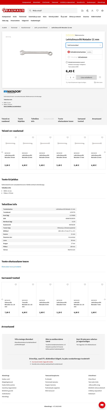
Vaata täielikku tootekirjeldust (12, 106)
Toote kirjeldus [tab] (10, 179)
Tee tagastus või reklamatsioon (86, 345)
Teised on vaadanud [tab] (12, 130)
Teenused (55, 2)
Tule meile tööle (93, 382)
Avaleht (4, 28)
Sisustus (86, 17)
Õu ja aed (64, 17)
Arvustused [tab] (8, 326)
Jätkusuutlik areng (94, 385)
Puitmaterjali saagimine (52, 388)
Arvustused (96, 119)
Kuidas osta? (6, 379)
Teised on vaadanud (6, 120)
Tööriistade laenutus (51, 382)
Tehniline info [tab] (9, 204)
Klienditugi (101, 2)
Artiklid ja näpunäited (67, 2)
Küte (44, 17)
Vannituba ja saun (35, 17)
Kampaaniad (26, 2)
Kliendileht (36, 2)
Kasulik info (81, 2)
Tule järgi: (74, 57)
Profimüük (46, 2)
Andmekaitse (6, 394)
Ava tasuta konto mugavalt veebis (42, 362)
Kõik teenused (49, 391)
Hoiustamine (15, 21)
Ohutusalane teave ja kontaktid (11, 267)
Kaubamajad (91, 2)
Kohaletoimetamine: (78, 52)
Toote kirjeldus (21, 120)
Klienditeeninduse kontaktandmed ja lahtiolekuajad (25, 343)
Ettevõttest (92, 379)
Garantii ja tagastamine (9, 388)
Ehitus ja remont (75, 17)
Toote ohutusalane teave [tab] (15, 261)
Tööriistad (22, 17)
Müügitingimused (7, 382)
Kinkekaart (92, 394)
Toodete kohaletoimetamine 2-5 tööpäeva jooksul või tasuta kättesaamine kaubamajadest (56, 347)
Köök (15, 17)
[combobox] (52, 10)
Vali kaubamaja (82, 57)
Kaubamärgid (35, 21)
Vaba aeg (5, 21)
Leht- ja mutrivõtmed (40, 28)
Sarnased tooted (81, 120)
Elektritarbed (96, 17)
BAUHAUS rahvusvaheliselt (97, 388)
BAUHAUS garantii (7, 391)
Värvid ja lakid (53, 17)
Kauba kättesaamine (8, 385)
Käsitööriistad (25, 28)
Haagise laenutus (50, 385)
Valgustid (25, 21)
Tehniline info (35, 120)
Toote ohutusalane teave (65, 120)
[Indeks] (89, 52)
